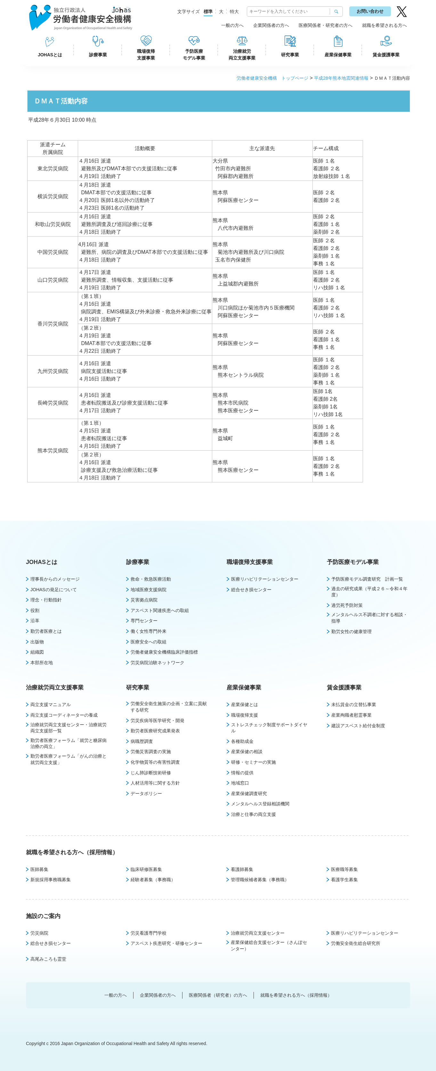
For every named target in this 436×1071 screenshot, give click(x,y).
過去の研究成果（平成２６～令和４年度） (369, 592)
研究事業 (290, 54)
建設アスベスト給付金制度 (358, 725)
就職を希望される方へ (384, 25)
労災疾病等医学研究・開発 (157, 720)
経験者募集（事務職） (153, 879)
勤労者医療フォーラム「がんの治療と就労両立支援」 (68, 759)
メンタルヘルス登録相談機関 (260, 803)
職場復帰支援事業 (146, 54)
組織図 (37, 652)
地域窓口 (240, 782)
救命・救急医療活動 (151, 579)
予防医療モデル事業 (194, 54)
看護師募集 (242, 869)
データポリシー (146, 793)
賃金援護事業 (386, 54)
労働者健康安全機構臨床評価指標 (164, 652)
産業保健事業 (338, 54)
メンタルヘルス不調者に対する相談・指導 (369, 618)
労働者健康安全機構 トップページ (272, 78)
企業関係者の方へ (271, 25)
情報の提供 (242, 772)
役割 (34, 610)
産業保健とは (244, 704)
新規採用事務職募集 (50, 879)
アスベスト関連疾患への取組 (160, 610)
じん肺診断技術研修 (151, 772)
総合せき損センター (251, 589)
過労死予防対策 (347, 605)
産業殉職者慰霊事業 (351, 715)
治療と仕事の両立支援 (253, 814)
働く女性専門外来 (148, 631)
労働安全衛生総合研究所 (355, 943)
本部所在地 (41, 662)
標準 (208, 11)
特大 (234, 11)
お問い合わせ (370, 11)
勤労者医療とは (46, 631)
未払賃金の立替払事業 (353, 704)
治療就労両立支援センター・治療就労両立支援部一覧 (68, 728)
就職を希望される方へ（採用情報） (72, 852)
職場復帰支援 (244, 715)
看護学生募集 (344, 879)
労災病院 (39, 933)
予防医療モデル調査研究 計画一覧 (367, 579)
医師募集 (39, 869)
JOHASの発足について (53, 589)
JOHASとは (50, 54)
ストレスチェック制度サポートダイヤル (269, 728)
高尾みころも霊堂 (48, 959)
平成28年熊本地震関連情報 (341, 78)
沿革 (34, 620)
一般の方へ (232, 25)
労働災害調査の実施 (151, 751)
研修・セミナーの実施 (253, 762)
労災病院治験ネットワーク (157, 662)
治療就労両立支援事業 (242, 54)
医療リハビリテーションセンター (264, 579)
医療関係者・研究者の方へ (325, 25)
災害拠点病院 (144, 599)
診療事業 (98, 54)
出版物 (37, 641)
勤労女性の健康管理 (351, 631)
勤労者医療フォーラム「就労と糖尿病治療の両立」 (68, 743)
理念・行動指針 (46, 599)
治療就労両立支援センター (258, 933)
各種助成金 (242, 741)
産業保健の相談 (246, 751)
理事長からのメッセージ (55, 579)
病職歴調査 (142, 741)
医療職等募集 (344, 869)
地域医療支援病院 (148, 589)
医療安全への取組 (148, 641)
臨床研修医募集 (146, 869)
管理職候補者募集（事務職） (260, 879)
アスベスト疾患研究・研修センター (166, 943)
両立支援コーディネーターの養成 (64, 715)
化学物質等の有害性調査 (155, 762)
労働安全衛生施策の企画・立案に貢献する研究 (169, 707)
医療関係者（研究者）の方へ (218, 995)
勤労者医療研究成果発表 (155, 730)
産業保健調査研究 (249, 793)
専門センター (144, 620)
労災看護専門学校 (148, 933)
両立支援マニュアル (50, 704)
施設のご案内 (43, 916)
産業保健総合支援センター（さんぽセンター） (269, 945)
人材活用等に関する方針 (155, 782)
